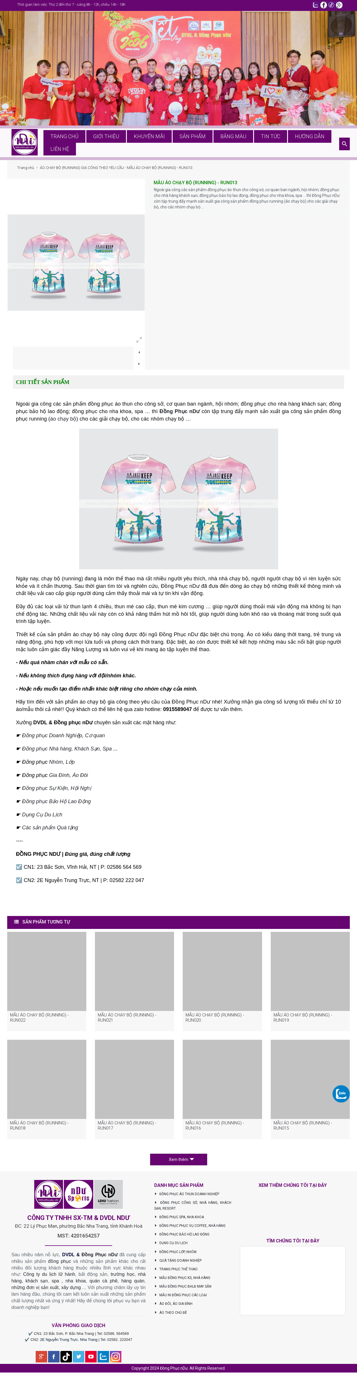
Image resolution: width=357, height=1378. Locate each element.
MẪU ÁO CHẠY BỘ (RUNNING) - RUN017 (127, 1128)
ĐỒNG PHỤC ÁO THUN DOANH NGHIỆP (186, 1196)
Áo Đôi (80, 777)
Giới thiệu (111, 144)
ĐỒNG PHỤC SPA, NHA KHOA (179, 1219)
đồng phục (59, 1263)
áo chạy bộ (63, 421)
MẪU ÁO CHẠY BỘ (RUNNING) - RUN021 (127, 1020)
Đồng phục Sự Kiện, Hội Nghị (56, 791)
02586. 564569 (116, 1336)
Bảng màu (223, 144)
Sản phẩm (188, 144)
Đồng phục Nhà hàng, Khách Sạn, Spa (67, 751)
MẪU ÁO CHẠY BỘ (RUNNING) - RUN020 (215, 1020)
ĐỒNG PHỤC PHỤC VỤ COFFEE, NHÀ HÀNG (190, 1228)
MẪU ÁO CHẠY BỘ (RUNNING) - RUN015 (303, 1128)
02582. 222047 (119, 1342)
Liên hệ (324, 144)
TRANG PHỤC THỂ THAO (176, 1271)
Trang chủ (73, 144)
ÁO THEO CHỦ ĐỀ (170, 1315)
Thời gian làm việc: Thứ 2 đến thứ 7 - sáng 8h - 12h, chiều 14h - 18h (71, 4)
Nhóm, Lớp (61, 764)
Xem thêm (181, 1162)
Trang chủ (25, 170)
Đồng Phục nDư (179, 414)
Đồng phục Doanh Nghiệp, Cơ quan (63, 738)
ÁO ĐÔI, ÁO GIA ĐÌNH (173, 1306)
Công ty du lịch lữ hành (49, 1276)
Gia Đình (59, 777)
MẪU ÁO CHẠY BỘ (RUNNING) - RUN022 (39, 1020)
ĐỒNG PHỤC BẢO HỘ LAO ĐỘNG (181, 1237)
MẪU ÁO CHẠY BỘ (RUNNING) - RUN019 (303, 1020)
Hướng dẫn (291, 144)
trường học (123, 1276)
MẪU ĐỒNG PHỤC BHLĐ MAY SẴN (182, 1289)
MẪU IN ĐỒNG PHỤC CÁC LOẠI (180, 1298)
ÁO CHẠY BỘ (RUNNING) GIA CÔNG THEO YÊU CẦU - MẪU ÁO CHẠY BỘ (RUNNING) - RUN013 (116, 170)
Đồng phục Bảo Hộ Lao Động (56, 804)
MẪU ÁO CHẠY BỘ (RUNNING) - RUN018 (39, 1128)
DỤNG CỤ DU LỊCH (171, 1246)
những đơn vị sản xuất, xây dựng (46, 1289)
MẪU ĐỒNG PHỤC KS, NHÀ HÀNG (182, 1280)
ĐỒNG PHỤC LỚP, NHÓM (175, 1254)
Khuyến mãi (149, 144)
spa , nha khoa (69, 1283)
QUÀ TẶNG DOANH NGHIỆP (178, 1263)
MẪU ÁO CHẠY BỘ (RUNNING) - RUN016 (215, 1128)
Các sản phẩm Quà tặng (50, 830)
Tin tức (256, 144)
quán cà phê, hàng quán (116, 1283)
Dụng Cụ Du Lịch (42, 817)
